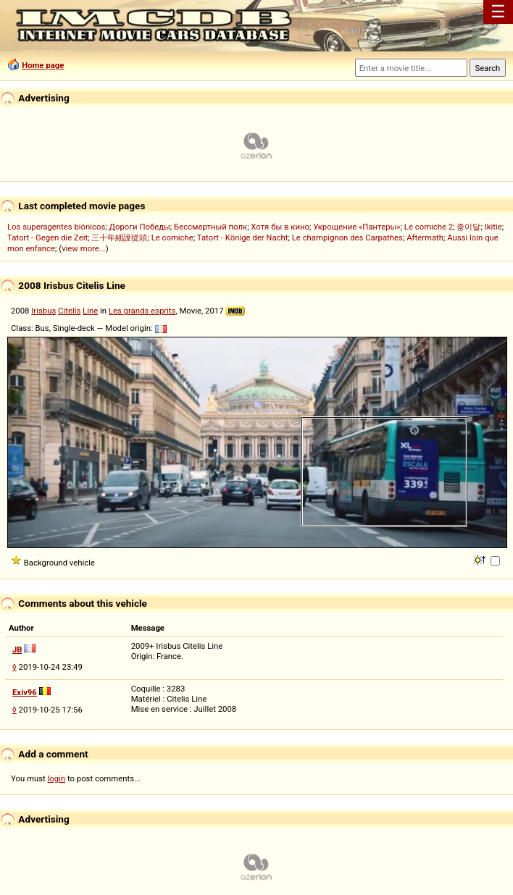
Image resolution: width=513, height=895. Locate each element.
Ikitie (493, 227)
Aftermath (424, 237)
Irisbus (43, 311)
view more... (84, 248)
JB (17, 649)
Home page (43, 65)
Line (90, 311)
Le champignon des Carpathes (347, 237)
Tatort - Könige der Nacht (242, 237)
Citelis (69, 311)
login (57, 778)
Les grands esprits (142, 311)
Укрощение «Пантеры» (356, 227)
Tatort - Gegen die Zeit (47, 237)
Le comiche (172, 237)
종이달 (468, 227)
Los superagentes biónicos (56, 227)
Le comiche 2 (428, 227)
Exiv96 (24, 692)
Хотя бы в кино (280, 227)
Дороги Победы (139, 227)
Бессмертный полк (210, 227)
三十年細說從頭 (119, 237)
